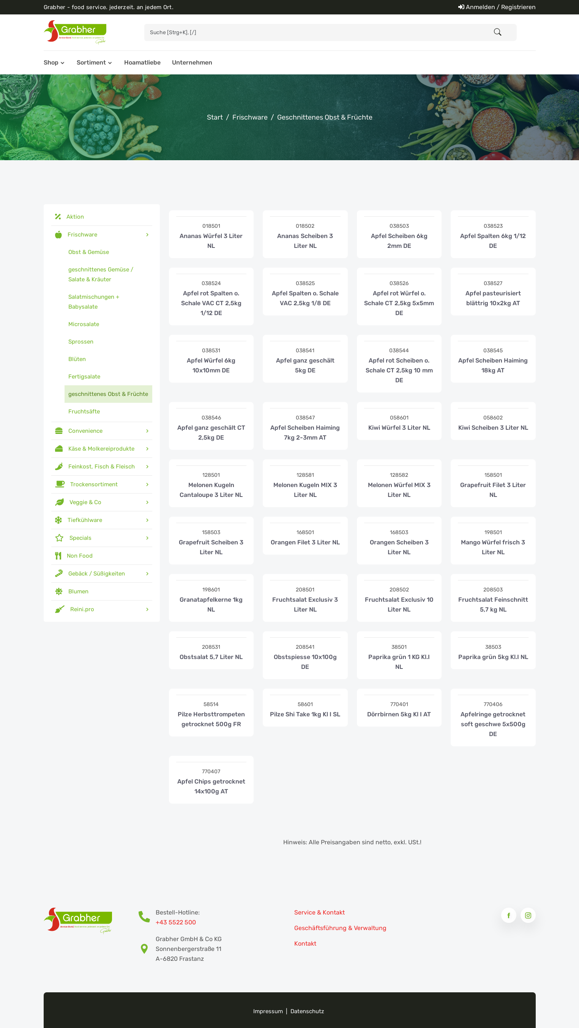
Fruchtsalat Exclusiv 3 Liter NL (305, 604)
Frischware (250, 117)
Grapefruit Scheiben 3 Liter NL (211, 547)
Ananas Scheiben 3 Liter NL (305, 240)
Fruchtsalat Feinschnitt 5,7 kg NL (493, 604)
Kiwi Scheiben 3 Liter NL (493, 427)
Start (215, 117)
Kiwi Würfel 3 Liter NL (399, 427)
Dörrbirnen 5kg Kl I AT (399, 714)
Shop (51, 62)
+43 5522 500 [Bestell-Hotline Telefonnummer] (176, 922)
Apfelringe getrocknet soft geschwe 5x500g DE (493, 724)
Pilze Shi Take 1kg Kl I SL (305, 714)
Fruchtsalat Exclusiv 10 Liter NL (399, 604)
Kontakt (305, 943)
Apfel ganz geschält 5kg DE (305, 365)
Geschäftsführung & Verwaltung (340, 928)
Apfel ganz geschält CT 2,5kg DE (211, 432)
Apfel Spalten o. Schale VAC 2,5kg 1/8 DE (305, 298)
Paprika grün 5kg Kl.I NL (493, 657)
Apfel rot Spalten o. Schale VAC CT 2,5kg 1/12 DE (211, 303)
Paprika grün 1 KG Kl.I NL (399, 661)
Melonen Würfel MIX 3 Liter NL (399, 489)
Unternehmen (192, 62)
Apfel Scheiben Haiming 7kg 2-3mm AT (305, 432)
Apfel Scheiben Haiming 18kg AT (493, 365)
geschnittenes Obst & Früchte (324, 117)
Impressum (268, 1011)
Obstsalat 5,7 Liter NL (211, 657)
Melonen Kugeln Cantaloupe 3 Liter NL (211, 489)
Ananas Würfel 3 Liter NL (211, 240)
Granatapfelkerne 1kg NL (211, 604)
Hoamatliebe (142, 62)
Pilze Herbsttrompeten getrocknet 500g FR (211, 719)
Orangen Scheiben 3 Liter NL (399, 547)
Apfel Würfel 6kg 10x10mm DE (211, 365)
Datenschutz (307, 1011)
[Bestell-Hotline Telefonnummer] (147, 917)
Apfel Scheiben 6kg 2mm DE (399, 240)
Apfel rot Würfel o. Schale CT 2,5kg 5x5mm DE (399, 303)
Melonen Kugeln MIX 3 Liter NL (305, 489)
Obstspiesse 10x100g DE (305, 661)
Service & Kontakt (319, 912)
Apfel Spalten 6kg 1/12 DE (493, 240)
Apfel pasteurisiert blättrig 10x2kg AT (493, 298)
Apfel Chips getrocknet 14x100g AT (211, 786)
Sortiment (91, 62)
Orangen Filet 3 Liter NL (305, 542)
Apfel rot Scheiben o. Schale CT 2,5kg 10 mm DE (399, 370)
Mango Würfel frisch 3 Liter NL (493, 547)
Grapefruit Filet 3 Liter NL (493, 489)
